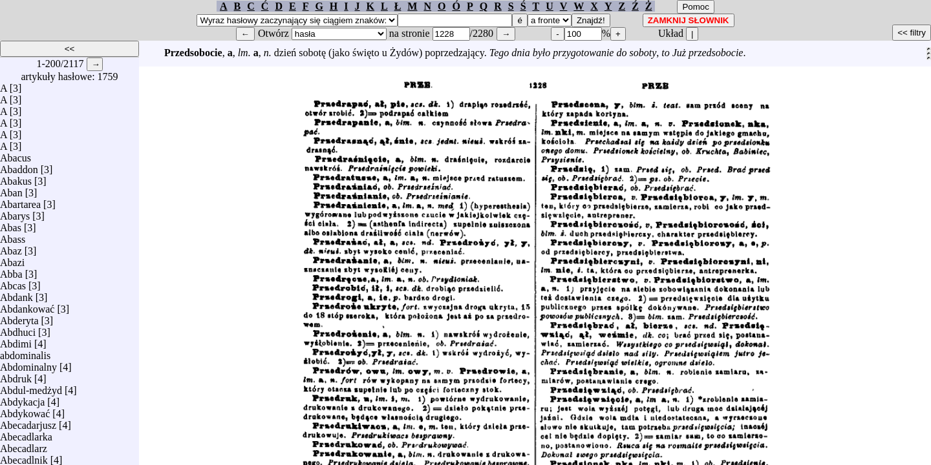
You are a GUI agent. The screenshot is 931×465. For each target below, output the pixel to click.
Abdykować (25, 410)
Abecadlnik (24, 456)
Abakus (16, 177)
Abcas (13, 282)
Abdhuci (18, 329)
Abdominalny (28, 363)
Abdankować (27, 305)
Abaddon (19, 166)
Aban (11, 189)
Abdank (16, 294)
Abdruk (16, 375)
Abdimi (16, 340)
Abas (10, 224)
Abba (11, 270)
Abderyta (19, 317)
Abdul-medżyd (31, 387)
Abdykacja (22, 398)
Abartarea (20, 201)
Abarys (15, 212)
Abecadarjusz (28, 422)
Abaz (11, 247)
